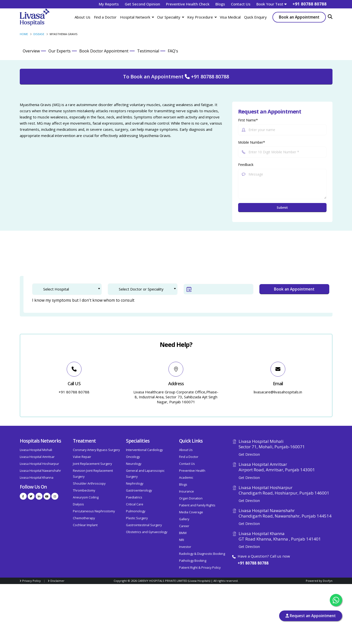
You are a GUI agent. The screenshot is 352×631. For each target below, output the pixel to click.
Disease (38, 34)
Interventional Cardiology (144, 450)
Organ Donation (191, 498)
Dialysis (78, 504)
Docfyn (327, 581)
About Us (82, 17)
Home (24, 34)
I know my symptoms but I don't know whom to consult (83, 300)
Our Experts (59, 51)
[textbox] (70, 289)
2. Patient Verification (88, 258)
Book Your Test (271, 3)
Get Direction (249, 454)
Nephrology (134, 483)
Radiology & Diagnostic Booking (202, 554)
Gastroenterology (139, 490)
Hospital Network (137, 17)
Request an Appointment (311, 615)
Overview (31, 51)
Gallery (184, 519)
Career (184, 526)
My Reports (109, 3)
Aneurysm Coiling (86, 497)
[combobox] (67, 289)
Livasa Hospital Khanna (36, 477)
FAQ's (173, 51)
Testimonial (148, 51)
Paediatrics (134, 497)
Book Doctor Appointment (103, 51)
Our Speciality (170, 17)
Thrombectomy (84, 490)
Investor (185, 547)
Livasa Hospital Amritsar (37, 457)
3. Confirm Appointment (141, 258)
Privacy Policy (31, 581)
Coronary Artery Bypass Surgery (96, 450)
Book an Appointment (299, 17)
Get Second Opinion (142, 3)
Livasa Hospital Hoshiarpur (39, 464)
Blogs (220, 3)
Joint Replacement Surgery (92, 464)
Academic (186, 477)
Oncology (133, 457)
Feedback (245, 164)
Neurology (133, 464)
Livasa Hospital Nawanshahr (40, 471)
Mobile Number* (251, 142)
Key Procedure (201, 17)
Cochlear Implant (85, 525)
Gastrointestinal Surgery (144, 525)
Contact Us (240, 3)
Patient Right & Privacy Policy (200, 567)
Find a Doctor (105, 17)
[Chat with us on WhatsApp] (336, 600)
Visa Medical (230, 17)
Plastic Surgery (137, 518)
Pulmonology (135, 511)
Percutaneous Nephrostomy (94, 511)
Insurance (186, 491)
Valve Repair (82, 457)
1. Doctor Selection (40, 258)
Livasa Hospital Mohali (36, 450)
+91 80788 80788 (253, 563)
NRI (181, 540)
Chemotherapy (84, 518)
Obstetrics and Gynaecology (146, 532)
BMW (183, 533)
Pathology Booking (192, 561)
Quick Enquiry (255, 17)
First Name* (248, 120)
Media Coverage (191, 512)
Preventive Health (192, 471)
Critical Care (134, 504)
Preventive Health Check (187, 3)
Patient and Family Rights (197, 505)
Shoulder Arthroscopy (89, 483)
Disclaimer (57, 581)
